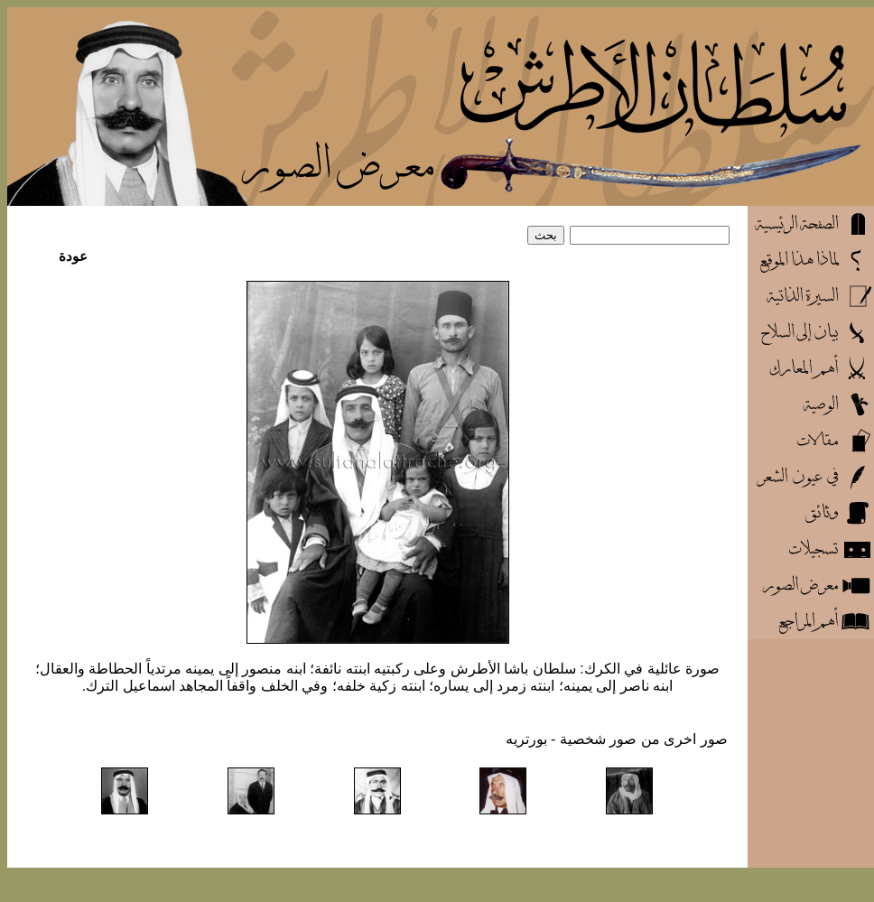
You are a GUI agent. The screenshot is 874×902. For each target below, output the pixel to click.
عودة (73, 256)
